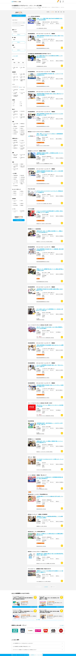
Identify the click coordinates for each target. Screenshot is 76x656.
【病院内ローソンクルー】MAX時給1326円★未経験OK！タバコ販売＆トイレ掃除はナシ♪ (49, 571)
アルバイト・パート (16, 201)
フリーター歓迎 (16, 183)
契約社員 (15, 203)
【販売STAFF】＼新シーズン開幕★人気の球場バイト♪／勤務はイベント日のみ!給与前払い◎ (49, 232)
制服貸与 (15, 130)
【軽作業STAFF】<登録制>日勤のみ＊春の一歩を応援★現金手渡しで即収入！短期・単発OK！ (49, 554)
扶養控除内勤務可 (16, 112)
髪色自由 (15, 191)
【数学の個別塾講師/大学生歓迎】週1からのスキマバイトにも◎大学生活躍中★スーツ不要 (49, 114)
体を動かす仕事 (16, 115)
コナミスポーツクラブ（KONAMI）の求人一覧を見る (44, 203)
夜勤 (21, 105)
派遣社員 (22, 203)
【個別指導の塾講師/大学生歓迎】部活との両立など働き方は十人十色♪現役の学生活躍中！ (49, 94)
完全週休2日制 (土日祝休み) (16, 96)
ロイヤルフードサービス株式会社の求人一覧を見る (44, 469)
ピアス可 (22, 193)
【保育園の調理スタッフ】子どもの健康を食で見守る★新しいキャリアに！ (49, 497)
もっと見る (61, 625)
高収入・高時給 (16, 68)
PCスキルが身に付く (16, 169)
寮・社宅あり (16, 128)
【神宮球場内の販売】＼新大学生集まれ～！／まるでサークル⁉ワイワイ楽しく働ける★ (49, 424)
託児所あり (15, 133)
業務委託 (22, 205)
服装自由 (15, 193)
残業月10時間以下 (23, 117)
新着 (56, 11)
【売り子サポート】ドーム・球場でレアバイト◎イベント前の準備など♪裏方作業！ (49, 406)
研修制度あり (23, 123)
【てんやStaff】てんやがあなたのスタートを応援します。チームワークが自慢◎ (49, 460)
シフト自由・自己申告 (16, 93)
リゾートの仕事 (16, 117)
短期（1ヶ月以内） (16, 77)
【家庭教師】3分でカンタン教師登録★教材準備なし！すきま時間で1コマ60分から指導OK (49, 517)
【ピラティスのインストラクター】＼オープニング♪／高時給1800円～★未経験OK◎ (49, 192)
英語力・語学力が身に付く (23, 166)
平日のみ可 (22, 89)
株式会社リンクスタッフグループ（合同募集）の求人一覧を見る (46, 563)
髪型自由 (22, 191)
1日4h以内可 (22, 111)
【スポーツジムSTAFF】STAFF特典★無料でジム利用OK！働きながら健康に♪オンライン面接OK (49, 212)
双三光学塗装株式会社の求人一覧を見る (42, 281)
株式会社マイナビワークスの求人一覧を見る (43, 145)
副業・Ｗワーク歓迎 (23, 183)
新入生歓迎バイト (23, 211)
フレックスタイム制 (23, 93)
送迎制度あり (23, 126)
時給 (14, 62)
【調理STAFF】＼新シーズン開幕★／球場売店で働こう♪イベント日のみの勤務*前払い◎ (49, 442)
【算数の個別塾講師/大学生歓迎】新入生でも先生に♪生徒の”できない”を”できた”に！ (49, 36)
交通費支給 (15, 126)
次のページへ (53, 586)
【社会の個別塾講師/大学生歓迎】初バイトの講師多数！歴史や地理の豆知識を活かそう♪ (49, 250)
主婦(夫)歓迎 (22, 179)
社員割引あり (23, 130)
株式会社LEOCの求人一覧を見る (41, 546)
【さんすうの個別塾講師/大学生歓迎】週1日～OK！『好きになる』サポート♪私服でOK (49, 366)
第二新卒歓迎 (16, 185)
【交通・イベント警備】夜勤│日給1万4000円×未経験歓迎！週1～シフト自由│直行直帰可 (49, 19)
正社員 (22, 200)
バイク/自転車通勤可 (16, 166)
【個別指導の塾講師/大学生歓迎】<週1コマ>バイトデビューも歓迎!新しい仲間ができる (49, 386)
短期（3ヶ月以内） (23, 77)
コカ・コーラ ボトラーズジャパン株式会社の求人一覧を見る (45, 337)
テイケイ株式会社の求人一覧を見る (42, 28)
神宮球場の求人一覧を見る (40, 319)
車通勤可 (22, 164)
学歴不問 (15, 179)
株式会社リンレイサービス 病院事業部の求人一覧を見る (45, 163)
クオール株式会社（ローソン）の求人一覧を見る (44, 581)
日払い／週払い (23, 68)
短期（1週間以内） (23, 74)
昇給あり (22, 128)
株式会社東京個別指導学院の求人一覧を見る (43, 48)
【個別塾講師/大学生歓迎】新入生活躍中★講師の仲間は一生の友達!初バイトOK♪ (49, 290)
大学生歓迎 (15, 177)
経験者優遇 (15, 157)
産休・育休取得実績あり (23, 134)
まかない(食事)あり (16, 124)
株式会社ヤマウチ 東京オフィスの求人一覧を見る (44, 223)
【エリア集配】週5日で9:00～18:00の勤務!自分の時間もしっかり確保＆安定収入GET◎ (49, 56)
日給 (19, 62)
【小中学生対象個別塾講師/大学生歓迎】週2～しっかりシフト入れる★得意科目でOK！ (49, 74)
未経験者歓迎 (16, 175)
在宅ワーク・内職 (23, 115)
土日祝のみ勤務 (16, 90)
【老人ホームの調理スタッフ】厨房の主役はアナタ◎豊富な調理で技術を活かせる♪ (49, 534)
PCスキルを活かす (23, 155)
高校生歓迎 (22, 175)
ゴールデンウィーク (16, 211)
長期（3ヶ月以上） (16, 80)
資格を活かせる (23, 158)
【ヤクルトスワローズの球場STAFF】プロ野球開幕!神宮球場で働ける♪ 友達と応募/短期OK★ (49, 478)
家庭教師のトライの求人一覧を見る (42, 526)
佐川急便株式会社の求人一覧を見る (42, 66)
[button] (64, 631)
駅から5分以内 (16, 164)
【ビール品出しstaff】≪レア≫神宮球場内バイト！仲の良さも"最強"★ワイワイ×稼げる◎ (49, 310)
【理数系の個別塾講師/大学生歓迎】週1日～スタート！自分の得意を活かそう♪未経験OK (49, 172)
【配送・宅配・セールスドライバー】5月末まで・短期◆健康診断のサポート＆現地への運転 (49, 134)
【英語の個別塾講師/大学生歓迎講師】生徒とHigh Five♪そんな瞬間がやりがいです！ (49, 346)
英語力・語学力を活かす (16, 155)
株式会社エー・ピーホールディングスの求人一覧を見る (44, 241)
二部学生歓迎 (23, 177)
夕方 (21, 103)
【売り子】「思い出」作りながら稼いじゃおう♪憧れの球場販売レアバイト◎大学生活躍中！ (49, 328)
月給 (23, 62)
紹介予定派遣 (16, 205)
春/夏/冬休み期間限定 (23, 80)
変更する (18, 34)
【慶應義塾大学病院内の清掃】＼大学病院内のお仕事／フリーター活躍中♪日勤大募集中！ (49, 154)
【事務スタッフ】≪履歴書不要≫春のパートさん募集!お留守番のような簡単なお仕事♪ (49, 270)
